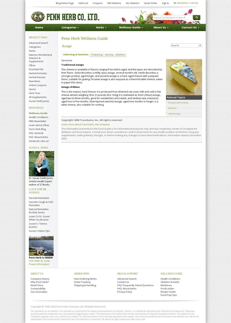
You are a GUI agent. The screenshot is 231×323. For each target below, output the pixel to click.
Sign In (165, 3)
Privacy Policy (124, 291)
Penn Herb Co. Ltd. (65, 16)
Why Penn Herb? (40, 282)
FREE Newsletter (37, 121)
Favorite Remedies (39, 198)
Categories (35, 46)
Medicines (166, 285)
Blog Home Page (65, 3)
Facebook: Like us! (39, 141)
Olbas (32, 65)
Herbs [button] (101, 27)
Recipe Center (168, 291)
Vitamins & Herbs (170, 282)
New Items (34, 81)
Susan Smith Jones (39, 101)
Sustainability (38, 288)
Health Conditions (38, 117)
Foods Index (167, 288)
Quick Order (150, 3)
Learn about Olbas (39, 125)
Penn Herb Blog (37, 129)
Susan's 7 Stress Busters (38, 225)
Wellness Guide (38, 113)
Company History (40, 278)
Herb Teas (34, 93)
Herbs (32, 50)
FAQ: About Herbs (38, 137)
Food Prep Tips (169, 295)
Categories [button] (70, 27)
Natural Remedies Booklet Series (39, 211)
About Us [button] (161, 27)
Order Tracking (82, 282)
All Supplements (38, 97)
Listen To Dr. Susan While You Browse (39, 218)
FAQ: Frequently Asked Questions (135, 285)
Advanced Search (38, 42)
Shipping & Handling (85, 285)
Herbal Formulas (38, 73)
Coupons (98, 3)
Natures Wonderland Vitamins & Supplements (40, 58)
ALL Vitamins (132, 3)
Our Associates (39, 291)
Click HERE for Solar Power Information (39, 262)
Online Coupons (38, 85)
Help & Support (127, 273)
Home (39, 27)
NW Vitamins (114, 3)
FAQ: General (36, 133)
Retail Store (37, 285)
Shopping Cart (187, 3)
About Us (37, 273)
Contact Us (123, 282)
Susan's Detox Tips (39, 230)
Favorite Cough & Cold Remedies (41, 203)
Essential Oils (36, 69)
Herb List (83, 3)
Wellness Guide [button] (131, 27)
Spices (32, 89)
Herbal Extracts (37, 77)
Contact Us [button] (190, 27)
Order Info (81, 273)
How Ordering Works (85, 278)
